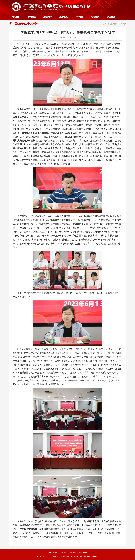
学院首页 (111, 17)
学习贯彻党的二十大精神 (23, 23)
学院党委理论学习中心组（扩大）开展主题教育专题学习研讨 (67, 32)
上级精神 (47, 17)
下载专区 (79, 17)
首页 (104, 24)
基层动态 (63, 17)
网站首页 (16, 17)
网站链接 (95, 17)
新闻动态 (32, 17)
